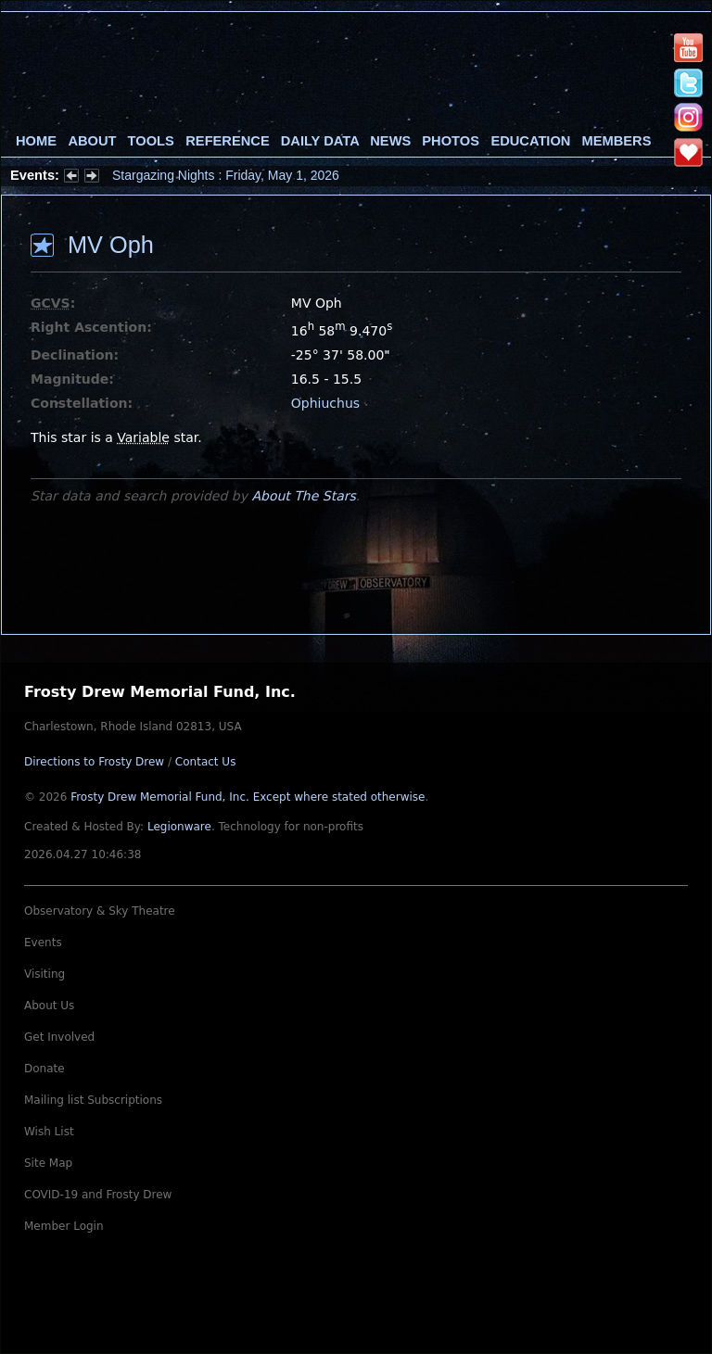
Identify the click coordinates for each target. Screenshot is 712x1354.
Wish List (49, 1131)
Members (617, 140)
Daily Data (320, 140)
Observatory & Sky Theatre (99, 911)
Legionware (179, 826)
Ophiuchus (325, 403)
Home (36, 140)
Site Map (48, 1163)
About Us (49, 1005)
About (92, 140)
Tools (151, 140)
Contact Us (205, 761)
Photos (450, 140)
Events (43, 942)
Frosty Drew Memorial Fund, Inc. (247, 797)
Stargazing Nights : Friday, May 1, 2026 (225, 175)
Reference (227, 140)
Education (530, 140)
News (390, 140)
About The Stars (303, 495)
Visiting (44, 974)
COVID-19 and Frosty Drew (98, 1194)
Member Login (64, 1226)
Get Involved (59, 1037)
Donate (44, 1068)
